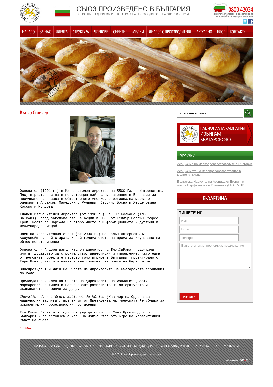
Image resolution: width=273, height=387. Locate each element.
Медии (139, 365)
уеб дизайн (238, 380)
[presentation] (216, 280)
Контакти (231, 365)
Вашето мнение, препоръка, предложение (215, 256)
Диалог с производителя (169, 365)
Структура (87, 365)
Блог (216, 365)
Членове (106, 365)
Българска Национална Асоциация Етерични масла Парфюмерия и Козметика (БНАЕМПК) (211, 183)
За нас (54, 365)
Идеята (69, 365)
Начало (40, 365)
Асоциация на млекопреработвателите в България (215, 164)
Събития (123, 365)
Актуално (201, 365)
